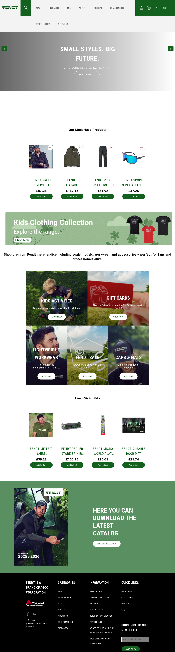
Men (60, 604)
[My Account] (141, 8)
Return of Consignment (102, 616)
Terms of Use (96, 622)
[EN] (157, 8)
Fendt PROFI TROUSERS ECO (103, 182)
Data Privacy (96, 591)
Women (61, 610)
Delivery (94, 604)
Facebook (31, 614)
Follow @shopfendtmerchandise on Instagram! (87, 19)
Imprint (125, 604)
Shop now (87, 376)
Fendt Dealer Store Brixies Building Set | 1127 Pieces (72, 451)
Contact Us (127, 597)
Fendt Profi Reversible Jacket (41, 183)
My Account (127, 591)
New (60, 591)
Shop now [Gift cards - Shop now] (118, 317)
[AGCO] (35, 602)
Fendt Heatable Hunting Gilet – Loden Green (72, 183)
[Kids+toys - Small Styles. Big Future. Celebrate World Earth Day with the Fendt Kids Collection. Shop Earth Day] (77, 8)
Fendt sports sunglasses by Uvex (133, 183)
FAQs (123, 610)
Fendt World (64, 597)
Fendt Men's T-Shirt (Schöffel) (41, 451)
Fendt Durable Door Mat (133, 451)
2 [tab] (88, 88)
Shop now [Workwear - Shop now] (46, 376)
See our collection (106, 544)
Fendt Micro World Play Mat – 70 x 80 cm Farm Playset (102, 451)
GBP (165, 8)
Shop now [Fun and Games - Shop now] (57, 317)
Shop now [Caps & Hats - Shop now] (128, 376)
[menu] (83, 8)
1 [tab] (86, 88)
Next (169, 49)
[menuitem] (36, 8)
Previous (6, 49)
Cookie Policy (96, 610)
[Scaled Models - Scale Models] (91, 8)
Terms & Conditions (99, 597)
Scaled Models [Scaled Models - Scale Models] (65, 622)
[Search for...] (26, 8)
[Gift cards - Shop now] (121, 8)
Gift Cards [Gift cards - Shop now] (63, 628)
